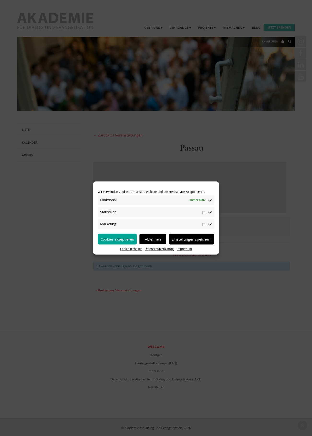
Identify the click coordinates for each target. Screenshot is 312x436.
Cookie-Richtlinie (131, 249)
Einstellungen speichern (192, 239)
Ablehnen (153, 239)
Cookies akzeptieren (117, 239)
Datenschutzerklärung (159, 249)
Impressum (184, 249)
